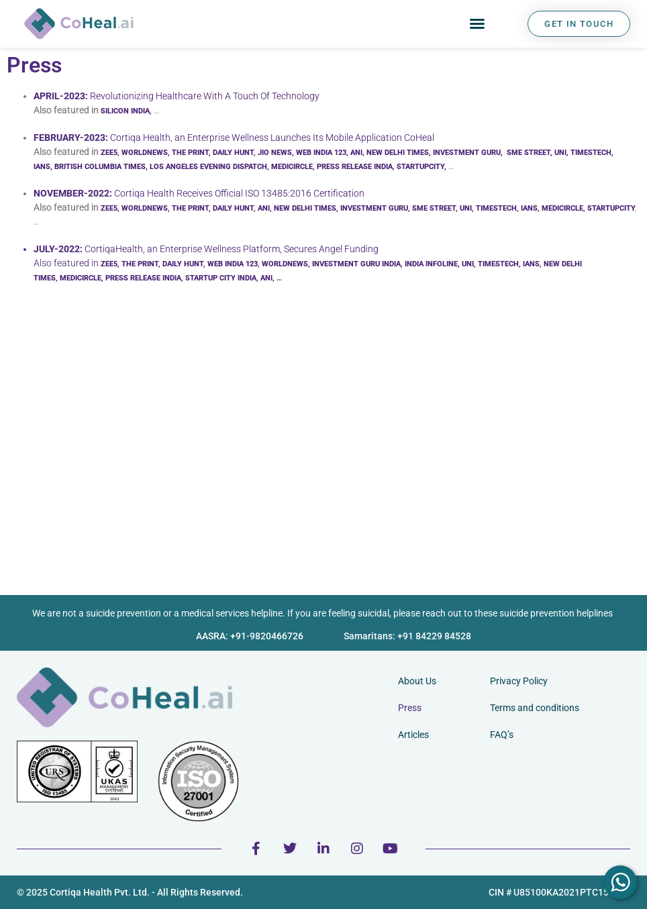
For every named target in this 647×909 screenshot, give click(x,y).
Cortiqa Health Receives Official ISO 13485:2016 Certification (239, 193)
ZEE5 (109, 152)
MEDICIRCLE (292, 166)
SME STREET (528, 152)
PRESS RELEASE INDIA (355, 166)
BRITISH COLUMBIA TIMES (100, 166)
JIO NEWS (275, 152)
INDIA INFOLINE (431, 264)
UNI (560, 152)
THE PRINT (190, 152)
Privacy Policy (519, 681)
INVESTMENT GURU (467, 152)
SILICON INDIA (125, 111)
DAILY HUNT (233, 152)
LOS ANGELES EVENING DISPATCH (208, 166)
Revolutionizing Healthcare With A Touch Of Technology (204, 96)
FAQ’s (501, 734)
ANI (356, 152)
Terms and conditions (534, 707)
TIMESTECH (590, 152)
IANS (529, 208)
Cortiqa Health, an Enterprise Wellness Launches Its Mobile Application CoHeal (272, 137)
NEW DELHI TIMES (397, 152)
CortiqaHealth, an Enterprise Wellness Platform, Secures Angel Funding (232, 249)
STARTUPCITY (420, 166)
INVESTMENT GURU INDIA (356, 264)
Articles (413, 734)
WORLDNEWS (144, 152)
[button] (477, 23)
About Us (417, 681)
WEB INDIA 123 (321, 152)
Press (409, 707)
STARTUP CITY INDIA (220, 278)
